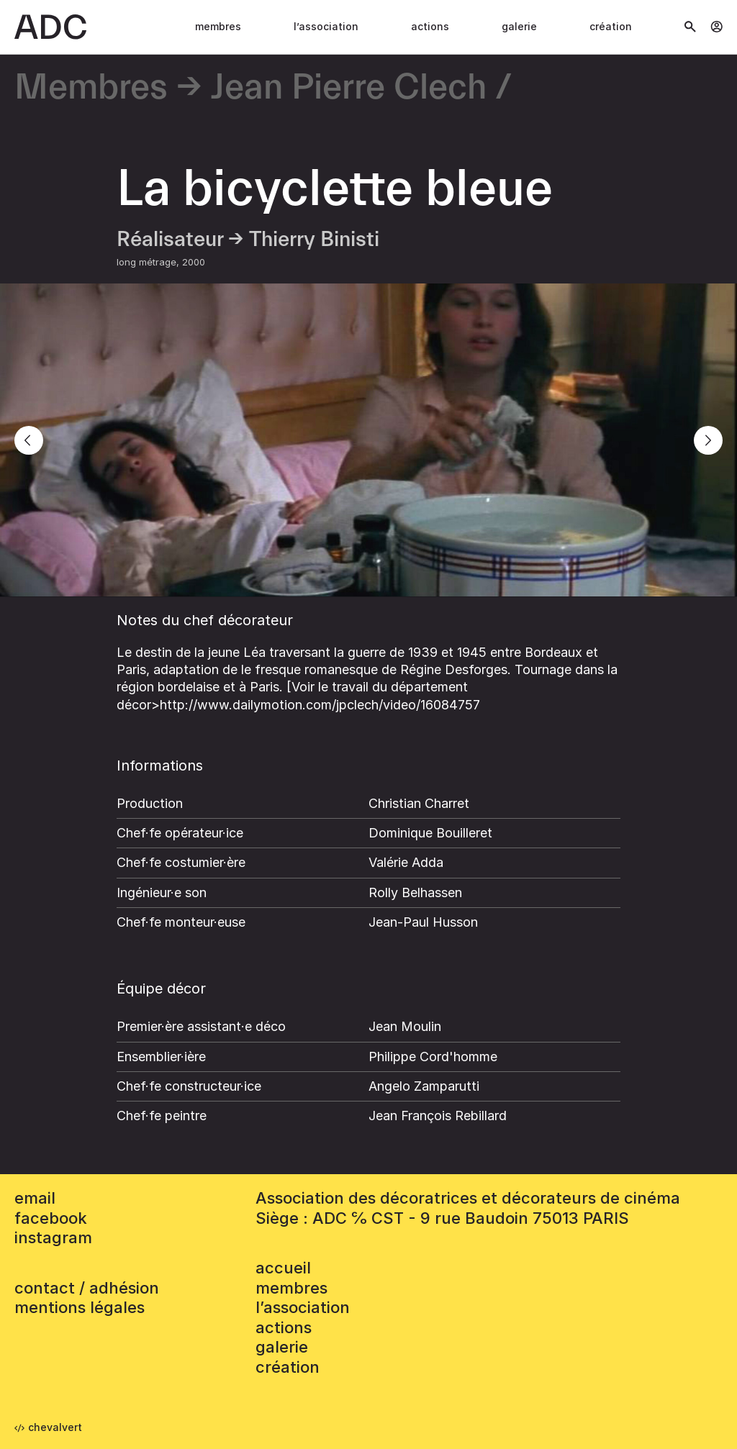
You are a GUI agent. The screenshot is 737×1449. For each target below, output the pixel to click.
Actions (430, 26)
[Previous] (28, 440)
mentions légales (79, 1307)
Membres (218, 26)
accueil (283, 1267)
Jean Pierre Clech (349, 88)
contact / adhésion (86, 1287)
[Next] (708, 440)
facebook (50, 1218)
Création (610, 26)
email (34, 1198)
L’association (326, 26)
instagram (53, 1237)
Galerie (519, 26)
